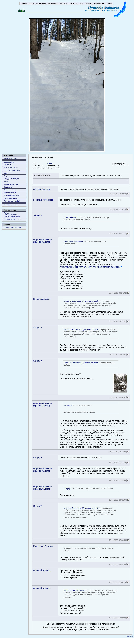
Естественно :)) (89, 491)
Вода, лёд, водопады (12, 170)
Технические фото (11, 190)
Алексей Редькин (41, 189)
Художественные (10, 158)
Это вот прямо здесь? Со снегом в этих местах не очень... (93, 376)
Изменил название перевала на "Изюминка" (81, 458)
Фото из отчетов (10, 193)
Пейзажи (7, 165)
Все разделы (9, 162)
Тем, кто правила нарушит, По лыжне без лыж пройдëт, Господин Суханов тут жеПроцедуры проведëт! (89, 601)
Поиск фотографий (11, 205)
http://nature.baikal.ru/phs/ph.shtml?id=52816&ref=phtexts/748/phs (90, 267)
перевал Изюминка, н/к (12, 227)
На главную (129, 636)
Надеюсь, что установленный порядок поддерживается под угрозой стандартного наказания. (92, 553)
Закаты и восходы (11, 167)
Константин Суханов (43, 546)
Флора (6, 173)
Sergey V (50, 163)
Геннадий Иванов (41, 570)
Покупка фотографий (12, 201)
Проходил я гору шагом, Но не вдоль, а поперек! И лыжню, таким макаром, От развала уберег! (72, 574)
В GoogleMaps (9, 219)
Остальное (8, 187)
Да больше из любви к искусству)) (89, 222)
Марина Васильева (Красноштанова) (42, 240)
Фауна (6, 176)
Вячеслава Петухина (110, 10)
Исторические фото (11, 184)
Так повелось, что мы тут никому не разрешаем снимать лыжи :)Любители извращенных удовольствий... (90, 202)
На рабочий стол (10, 198)
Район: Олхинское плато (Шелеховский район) (12, 214)
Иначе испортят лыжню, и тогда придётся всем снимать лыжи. (89, 189)
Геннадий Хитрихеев (43, 200)
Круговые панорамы (11, 195)
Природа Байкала (103, 7)
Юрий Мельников (41, 299)
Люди (6, 181)
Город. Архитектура (11, 179)
